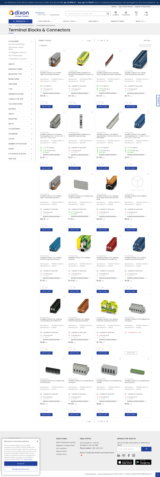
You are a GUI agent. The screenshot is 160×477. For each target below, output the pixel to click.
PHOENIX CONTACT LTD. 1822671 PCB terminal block (52, 381)
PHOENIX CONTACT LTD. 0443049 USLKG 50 (79, 258)
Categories (14, 41)
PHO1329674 (101, 317)
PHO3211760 (129, 71)
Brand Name (14, 79)
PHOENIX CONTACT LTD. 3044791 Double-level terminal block (135, 258)
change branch (54, 15)
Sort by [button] (146, 40)
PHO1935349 (129, 379)
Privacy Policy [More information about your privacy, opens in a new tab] (28, 459)
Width (11, 114)
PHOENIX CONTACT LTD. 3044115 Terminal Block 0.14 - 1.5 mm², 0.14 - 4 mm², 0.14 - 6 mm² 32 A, (137, 136)
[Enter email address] (129, 449)
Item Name (13, 84)
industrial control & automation (24, 25)
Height (11, 149)
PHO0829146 (129, 194)
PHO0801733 (101, 133)
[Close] (37, 441)
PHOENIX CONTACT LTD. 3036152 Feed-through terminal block (51, 258)
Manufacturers (117, 21)
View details (131, 353)
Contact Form (61, 454)
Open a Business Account (66, 442)
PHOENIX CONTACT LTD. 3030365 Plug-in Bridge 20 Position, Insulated (109, 73)
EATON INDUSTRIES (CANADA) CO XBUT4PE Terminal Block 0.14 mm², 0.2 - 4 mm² (80, 74)
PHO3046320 (45, 317)
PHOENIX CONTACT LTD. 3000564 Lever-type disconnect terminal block (107, 197)
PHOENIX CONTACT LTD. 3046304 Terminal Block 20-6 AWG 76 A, (107, 258)
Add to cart (46, 106)
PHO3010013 (44, 71)
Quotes (114, 6)
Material (12, 109)
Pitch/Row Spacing (17, 154)
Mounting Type (15, 74)
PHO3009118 (44, 194)
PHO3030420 (73, 194)
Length (12, 64)
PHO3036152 (44, 256)
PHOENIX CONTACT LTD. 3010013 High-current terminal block (50, 73)
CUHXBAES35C (73, 133)
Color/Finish (14, 129)
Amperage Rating (16, 94)
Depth (11, 124)
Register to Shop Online (142, 6)
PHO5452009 (101, 379)
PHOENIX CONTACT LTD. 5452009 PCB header (109, 381)
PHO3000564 (101, 194)
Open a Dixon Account (126, 6)
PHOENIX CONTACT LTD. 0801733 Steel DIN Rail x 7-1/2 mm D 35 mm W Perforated (109, 136)
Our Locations (61, 448)
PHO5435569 (129, 317)
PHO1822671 (44, 379)
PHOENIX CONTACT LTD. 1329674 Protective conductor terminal (107, 320)
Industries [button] (93, 21)
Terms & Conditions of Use (105, 474)
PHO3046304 (101, 256)
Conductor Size (16, 99)
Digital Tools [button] (69, 21)
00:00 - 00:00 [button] (41, 15)
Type (10, 89)
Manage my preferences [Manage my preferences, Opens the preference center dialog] (20, 469)
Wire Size (12, 159)
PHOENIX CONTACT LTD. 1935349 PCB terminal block (137, 381)
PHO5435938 (73, 379)
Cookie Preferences (90, 474)
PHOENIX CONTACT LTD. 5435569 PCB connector (137, 320)
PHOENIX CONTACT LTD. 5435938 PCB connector (80, 381)
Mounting (13, 119)
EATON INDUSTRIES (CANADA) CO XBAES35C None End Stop (79, 135)
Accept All (20, 463)
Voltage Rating (16, 104)
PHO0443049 (73, 256)
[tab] (20, 41)
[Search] (88, 13)
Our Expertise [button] (44, 21)
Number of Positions (18, 144)
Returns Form (61, 451)
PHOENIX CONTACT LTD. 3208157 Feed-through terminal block (79, 320)
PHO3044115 (129, 133)
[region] (21, 456)
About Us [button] (139, 21)
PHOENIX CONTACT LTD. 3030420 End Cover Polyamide (80, 197)
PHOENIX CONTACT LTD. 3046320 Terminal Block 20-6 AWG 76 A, (51, 320)
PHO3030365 (101, 71)
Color (11, 139)
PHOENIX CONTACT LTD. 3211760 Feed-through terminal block (135, 73)
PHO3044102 (44, 133)
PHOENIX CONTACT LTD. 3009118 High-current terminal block (50, 197)
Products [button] (20, 21)
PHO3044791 (129, 256)
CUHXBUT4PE (72, 71)
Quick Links (61, 439)
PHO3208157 (72, 317)
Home (10, 25)
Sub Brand (13, 134)
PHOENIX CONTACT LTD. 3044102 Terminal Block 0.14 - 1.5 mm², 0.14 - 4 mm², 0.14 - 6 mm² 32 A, (52, 136)
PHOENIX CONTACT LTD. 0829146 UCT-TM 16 (135, 197)
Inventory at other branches (51, 93)
